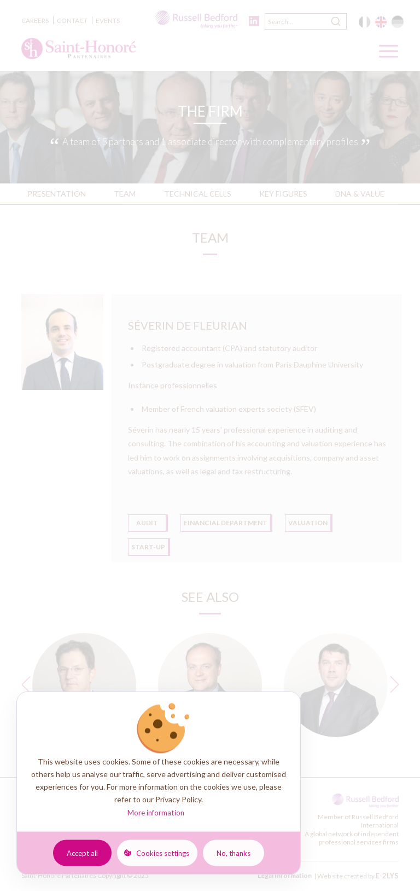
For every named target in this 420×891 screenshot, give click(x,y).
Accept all (82, 852)
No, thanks (233, 852)
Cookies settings (162, 852)
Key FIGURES (283, 193)
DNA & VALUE (359, 193)
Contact (72, 20)
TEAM (125, 193)
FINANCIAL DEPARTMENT (225, 523)
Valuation (308, 523)
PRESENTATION (56, 193)
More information (155, 812)
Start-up (148, 547)
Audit (147, 523)
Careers (35, 20)
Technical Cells (197, 193)
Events (108, 20)
